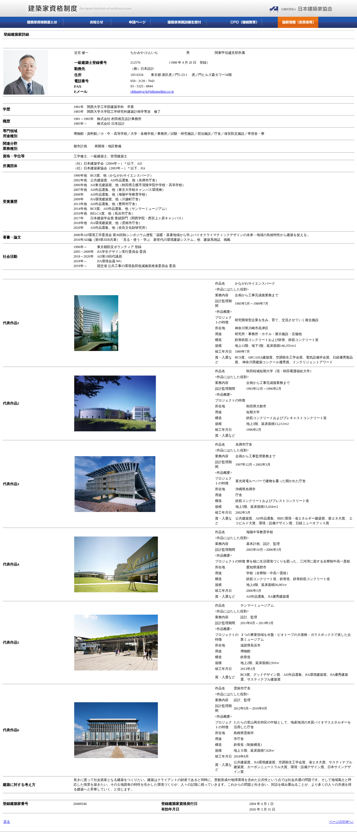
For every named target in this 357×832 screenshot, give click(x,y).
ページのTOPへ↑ (341, 822)
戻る (6, 822)
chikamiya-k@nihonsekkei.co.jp (152, 91)
